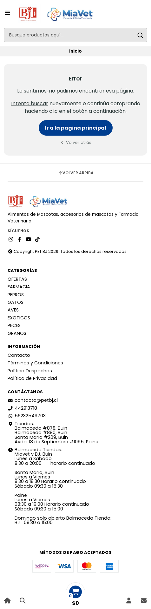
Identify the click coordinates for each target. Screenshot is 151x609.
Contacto (19, 355)
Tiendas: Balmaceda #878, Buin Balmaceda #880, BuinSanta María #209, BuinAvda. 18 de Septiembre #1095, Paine (53, 432)
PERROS (16, 294)
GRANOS (17, 333)
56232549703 (27, 415)
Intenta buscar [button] (29, 103)
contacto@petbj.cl (33, 400)
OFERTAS (17, 279)
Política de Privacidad (32, 378)
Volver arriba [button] (76, 173)
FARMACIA (19, 287)
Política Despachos (30, 371)
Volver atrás (76, 142)
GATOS (15, 302)
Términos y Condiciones (35, 363)
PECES (14, 325)
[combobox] (75, 35)
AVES (13, 310)
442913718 (22, 408)
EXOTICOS (19, 318)
